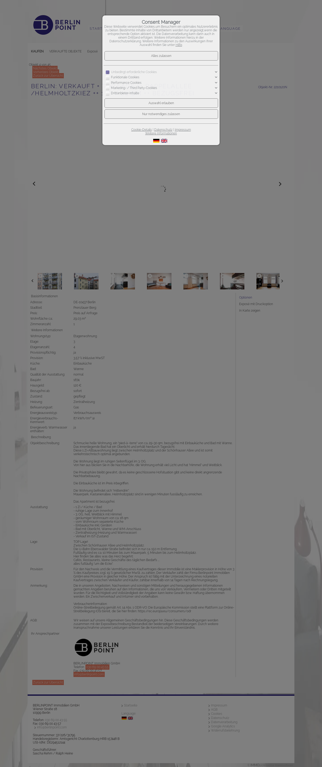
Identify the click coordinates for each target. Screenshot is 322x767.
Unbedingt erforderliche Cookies (134, 72)
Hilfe (179, 45)
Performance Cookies (126, 83)
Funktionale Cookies (125, 77)
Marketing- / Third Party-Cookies (134, 88)
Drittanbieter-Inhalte (125, 93)
